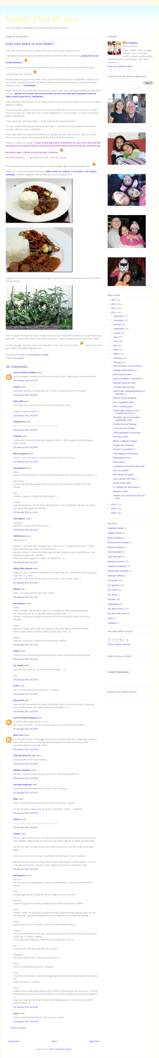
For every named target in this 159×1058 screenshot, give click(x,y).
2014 (113, 300)
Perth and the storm (122, 374)
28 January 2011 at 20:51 (25, 395)
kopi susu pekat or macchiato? (127, 378)
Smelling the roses (122, 458)
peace (16, 1013)
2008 (113, 513)
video (110, 618)
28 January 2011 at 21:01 (25, 512)
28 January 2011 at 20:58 (25, 447)
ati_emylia (18, 665)
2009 (113, 508)
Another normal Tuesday (124, 424)
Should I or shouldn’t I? (124, 449)
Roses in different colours (125, 441)
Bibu (15, 799)
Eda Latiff (18, 401)
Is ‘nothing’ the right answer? (126, 487)
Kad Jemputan (115, 552)
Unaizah (17, 436)
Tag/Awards (113, 604)
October (118, 324)
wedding (112, 623)
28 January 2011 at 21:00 (25, 461)
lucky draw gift (114, 556)
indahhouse (19, 421)
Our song (112, 594)
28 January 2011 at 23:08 (25, 729)
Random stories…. (122, 491)
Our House (113, 590)
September (119, 328)
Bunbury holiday (115, 547)
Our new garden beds (123, 402)
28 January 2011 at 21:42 (25, 659)
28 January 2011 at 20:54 (25, 415)
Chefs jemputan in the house (126, 432)
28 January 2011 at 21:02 (25, 529)
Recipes (111, 599)
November (119, 320)
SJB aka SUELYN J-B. (24, 755)
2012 (113, 308)
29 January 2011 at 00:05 (25, 749)
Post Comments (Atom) (60, 1049)
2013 (113, 304)
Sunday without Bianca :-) (125, 370)
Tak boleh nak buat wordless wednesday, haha (126, 418)
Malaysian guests (116, 561)
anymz (16, 387)
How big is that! (120, 436)
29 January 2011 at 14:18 (25, 869)
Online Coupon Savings (119, 644)
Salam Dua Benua (42, 18)
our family (112, 580)
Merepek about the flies (124, 383)
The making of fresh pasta (125, 453)
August (117, 333)
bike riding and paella (123, 474)
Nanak (16, 589)
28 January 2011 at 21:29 (25, 644)
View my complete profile (120, 66)
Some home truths (122, 483)
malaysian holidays (117, 566)
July (116, 337)
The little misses (115, 608)
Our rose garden (121, 470)
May (116, 345)
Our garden (18, 358)
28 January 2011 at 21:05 (25, 582)
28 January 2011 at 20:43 (25, 380)
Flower (16, 819)
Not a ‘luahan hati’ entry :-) (125, 479)
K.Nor (16, 686)
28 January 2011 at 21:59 (25, 694)
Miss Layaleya (20, 453)
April (116, 349)
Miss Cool (18, 735)
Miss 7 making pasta (123, 406)
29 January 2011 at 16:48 (25, 1007)
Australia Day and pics (123, 387)
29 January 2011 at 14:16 (25, 827)
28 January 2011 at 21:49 (25, 679)
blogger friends (115, 533)
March (117, 354)
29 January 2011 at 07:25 (25, 792)
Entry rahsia (118, 462)
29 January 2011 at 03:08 (25, 764)
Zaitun (16, 651)
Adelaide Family (115, 528)
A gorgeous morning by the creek (129, 466)
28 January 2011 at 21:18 (25, 597)
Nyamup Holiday (115, 575)
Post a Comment (18, 1028)
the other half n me (117, 613)
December (119, 316)
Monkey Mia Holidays (118, 571)
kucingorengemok (22, 784)
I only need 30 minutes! (124, 428)
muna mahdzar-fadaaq (24, 372)
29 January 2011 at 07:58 (25, 813)
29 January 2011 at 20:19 (25, 1021)
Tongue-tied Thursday (123, 445)
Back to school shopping (124, 398)
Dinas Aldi (18, 700)
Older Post (94, 1041)
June (116, 341)
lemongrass (19, 468)
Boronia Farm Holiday (118, 542)
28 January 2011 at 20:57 (25, 430)
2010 (113, 504)
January (118, 362)
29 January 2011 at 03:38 (25, 778)
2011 (113, 312)
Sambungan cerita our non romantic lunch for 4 (125, 411)
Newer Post (13, 1041)
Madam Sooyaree (22, 770)
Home (54, 1041)
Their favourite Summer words (127, 366)
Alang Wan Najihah (23, 568)
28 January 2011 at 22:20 (25, 711)
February (118, 358)
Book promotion (115, 538)
